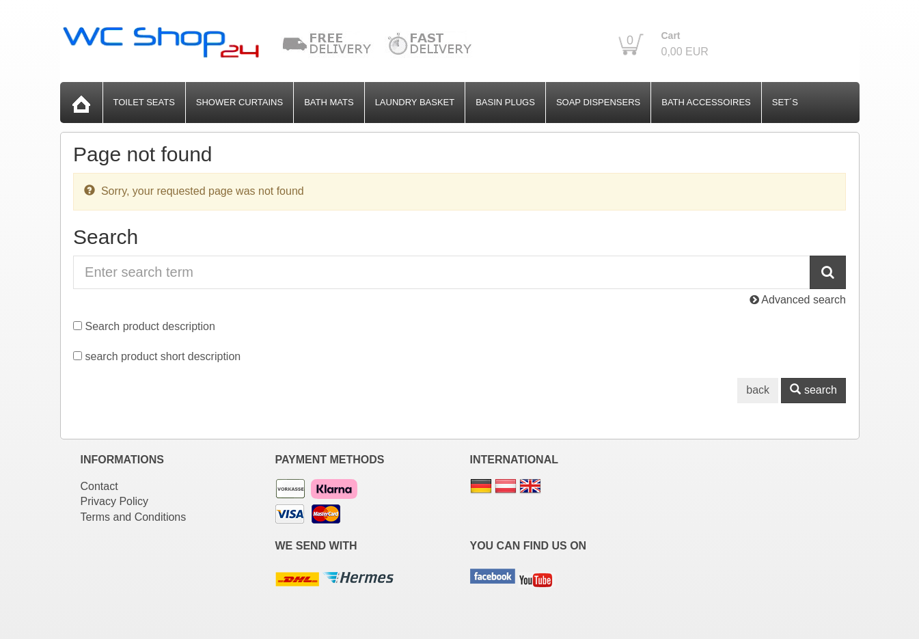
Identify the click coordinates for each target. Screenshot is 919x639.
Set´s (785, 102)
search (813, 390)
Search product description (150, 326)
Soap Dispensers (598, 102)
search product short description (163, 356)
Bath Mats (328, 102)
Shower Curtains (239, 102)
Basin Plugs (505, 102)
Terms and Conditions (134, 517)
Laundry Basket (415, 102)
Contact (99, 486)
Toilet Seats (144, 102)
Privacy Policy (115, 501)
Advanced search (798, 299)
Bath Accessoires (706, 102)
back (757, 390)
